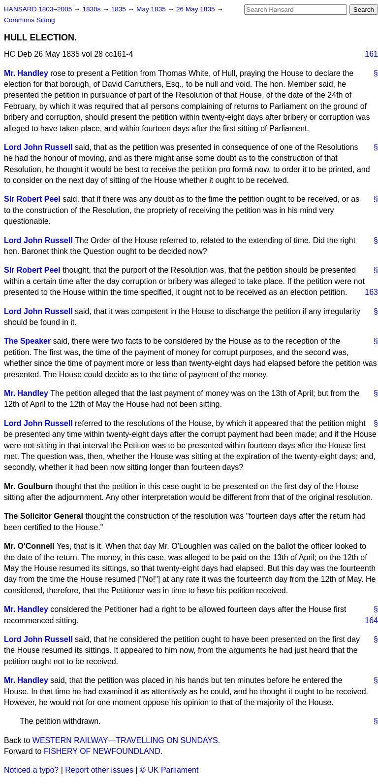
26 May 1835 (196, 9)
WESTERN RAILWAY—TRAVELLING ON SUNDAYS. (126, 740)
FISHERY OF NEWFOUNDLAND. (103, 751)
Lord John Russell (38, 147)
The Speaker (27, 341)
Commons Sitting (29, 20)
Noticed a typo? (31, 770)
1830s (92, 9)
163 (371, 292)
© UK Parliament (169, 770)
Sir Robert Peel (32, 199)
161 (371, 54)
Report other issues (99, 770)
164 (371, 620)
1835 (119, 9)
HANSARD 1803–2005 (38, 9)
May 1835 (151, 9)
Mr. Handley (26, 73)
